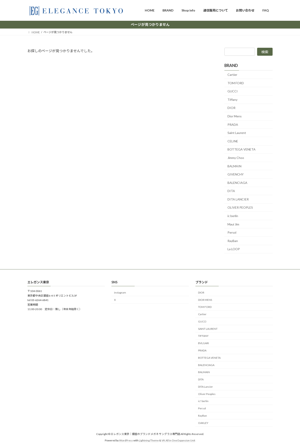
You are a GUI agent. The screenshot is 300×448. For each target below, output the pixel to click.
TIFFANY (203, 335)
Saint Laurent (236, 133)
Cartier (232, 74)
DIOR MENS (205, 299)
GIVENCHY (235, 174)
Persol (231, 232)
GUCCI (232, 91)
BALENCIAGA (237, 182)
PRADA (232, 124)
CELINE (232, 141)
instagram (120, 292)
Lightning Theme (149, 440)
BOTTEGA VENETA (241, 149)
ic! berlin (203, 401)
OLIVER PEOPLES (240, 207)
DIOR (231, 108)
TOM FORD (235, 83)
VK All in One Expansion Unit (178, 440)
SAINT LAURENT (208, 328)
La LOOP (233, 249)
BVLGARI (203, 343)
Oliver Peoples (207, 394)
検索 (264, 52)
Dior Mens (234, 116)
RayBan (232, 240)
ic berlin (232, 216)
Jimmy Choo (235, 158)
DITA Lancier (205, 386)
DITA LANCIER (238, 199)
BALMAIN (234, 166)
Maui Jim (233, 224)
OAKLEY (203, 423)
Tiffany (232, 99)
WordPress (126, 440)
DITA (231, 191)
